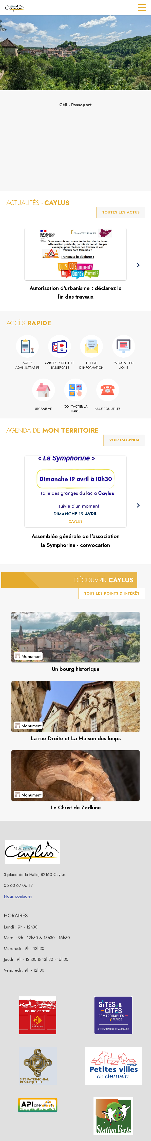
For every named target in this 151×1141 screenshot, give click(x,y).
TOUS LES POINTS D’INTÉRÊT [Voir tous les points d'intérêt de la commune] (112, 593)
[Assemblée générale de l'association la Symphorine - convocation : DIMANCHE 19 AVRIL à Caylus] (76, 522)
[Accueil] (15, 8)
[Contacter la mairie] (75, 409)
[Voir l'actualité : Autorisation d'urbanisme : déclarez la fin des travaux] (75, 254)
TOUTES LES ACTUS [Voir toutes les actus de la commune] (121, 212)
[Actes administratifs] (27, 365)
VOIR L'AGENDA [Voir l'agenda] (124, 440)
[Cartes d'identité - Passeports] (59, 365)
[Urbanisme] (43, 409)
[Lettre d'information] (91, 365)
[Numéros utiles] (107, 409)
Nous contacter (18, 896)
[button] (138, 265)
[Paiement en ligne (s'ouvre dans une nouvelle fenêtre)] (124, 365)
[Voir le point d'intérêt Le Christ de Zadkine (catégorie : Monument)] (75, 775)
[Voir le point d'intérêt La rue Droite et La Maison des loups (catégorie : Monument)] (75, 706)
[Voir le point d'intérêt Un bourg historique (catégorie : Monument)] (75, 637)
